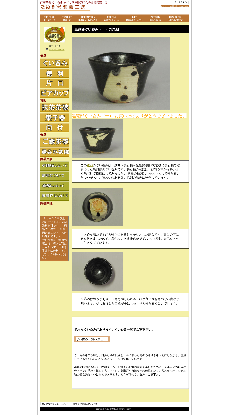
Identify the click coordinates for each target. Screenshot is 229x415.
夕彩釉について (54, 166)
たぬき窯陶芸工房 (83, 8)
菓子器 (54, 117)
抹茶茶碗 (54, 107)
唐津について (54, 176)
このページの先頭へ (181, 394)
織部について (54, 186)
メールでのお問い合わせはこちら (175, 6)
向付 (54, 127)
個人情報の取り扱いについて (55, 404)
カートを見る (181, 2)
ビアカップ (54, 93)
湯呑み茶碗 (54, 152)
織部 (90, 165)
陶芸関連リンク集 (54, 210)
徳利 (54, 73)
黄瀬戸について (54, 196)
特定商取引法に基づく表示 (85, 404)
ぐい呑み (54, 63)
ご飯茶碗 (54, 142)
